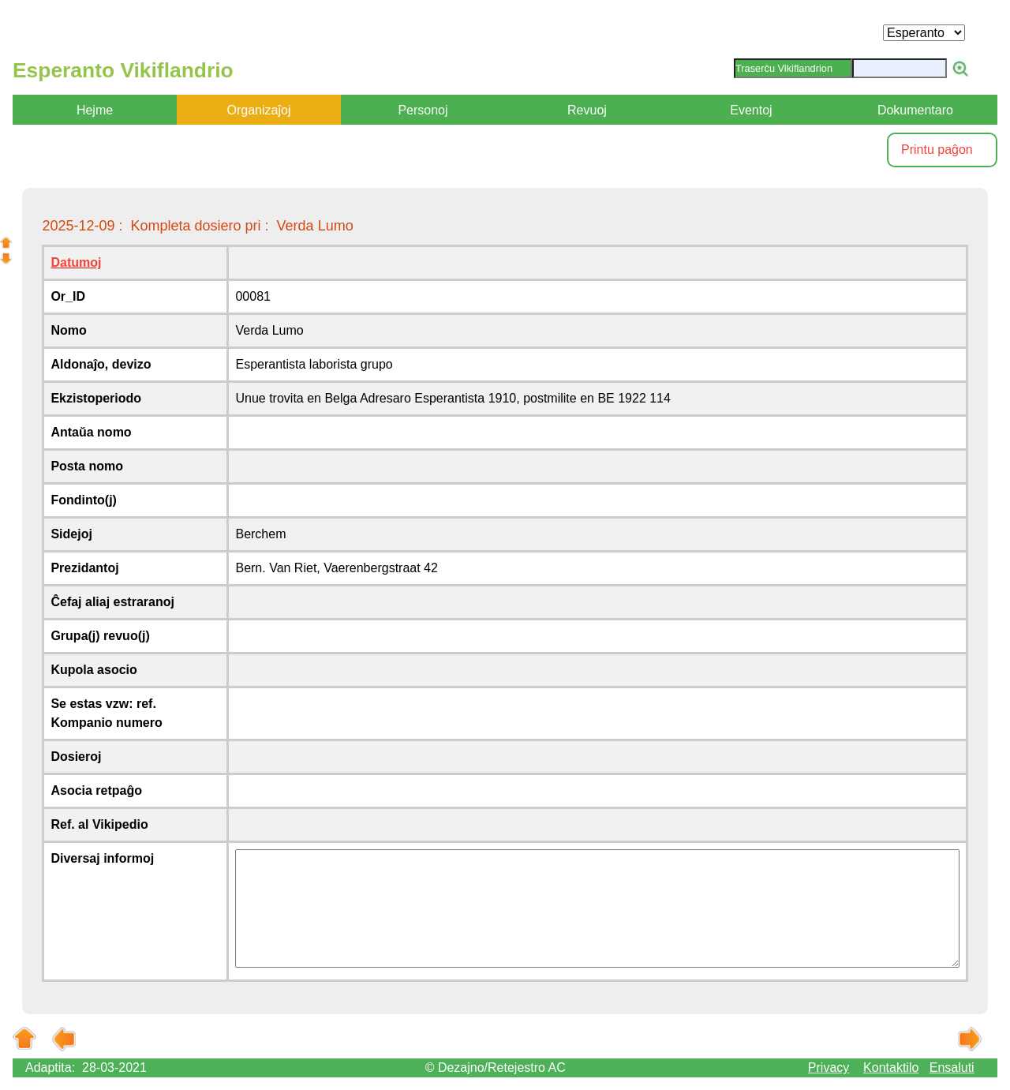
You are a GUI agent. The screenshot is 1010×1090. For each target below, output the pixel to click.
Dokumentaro (915, 110)
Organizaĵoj (259, 110)
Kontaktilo (890, 1067)
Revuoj (587, 110)
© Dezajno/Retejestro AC (495, 1067)
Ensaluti (952, 1067)
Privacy (828, 1067)
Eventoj (751, 110)
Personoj (422, 110)
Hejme (95, 110)
